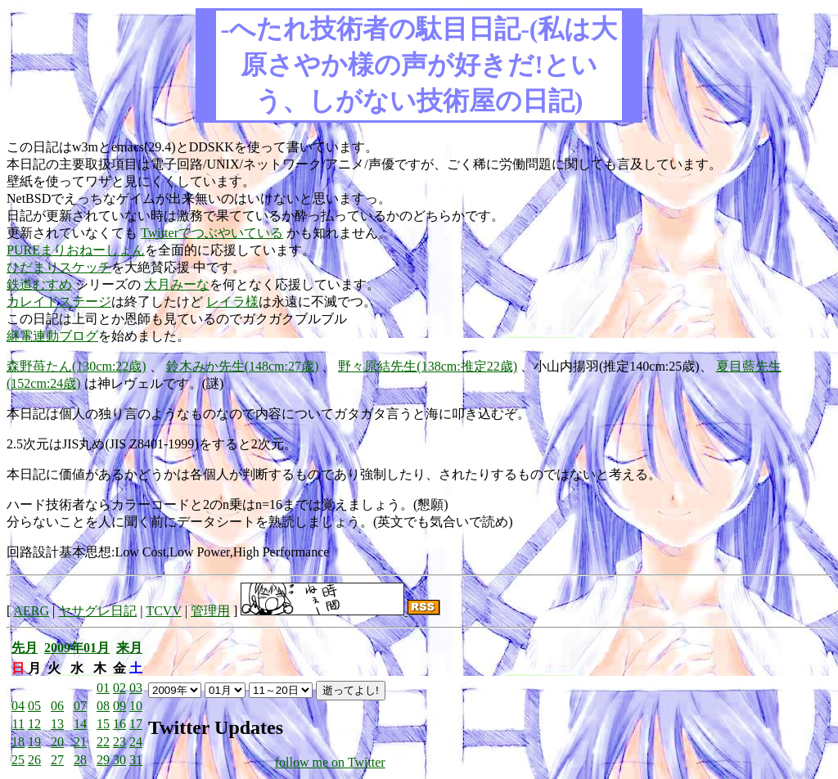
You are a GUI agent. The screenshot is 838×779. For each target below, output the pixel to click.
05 (34, 706)
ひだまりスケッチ (59, 267)
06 (57, 706)
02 (119, 688)
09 (119, 706)
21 (80, 742)
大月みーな (177, 284)
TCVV (163, 611)
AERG (31, 611)
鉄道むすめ (39, 284)
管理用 (210, 611)
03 (135, 688)
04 (18, 706)
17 (135, 724)
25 (18, 760)
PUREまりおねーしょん (76, 250)
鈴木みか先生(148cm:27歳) (242, 366)
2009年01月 (77, 648)
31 (135, 760)
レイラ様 (232, 301)
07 (80, 706)
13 (57, 724)
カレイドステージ (59, 301)
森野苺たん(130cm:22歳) (76, 366)
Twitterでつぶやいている (212, 233)
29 (103, 760)
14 (80, 724)
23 (119, 742)
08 (103, 706)
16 (119, 724)
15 (103, 724)
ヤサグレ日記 (97, 611)
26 (34, 760)
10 (135, 706)
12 (34, 724)
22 (103, 742)
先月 (24, 648)
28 (80, 760)
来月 (129, 648)
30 (119, 760)
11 (18, 724)
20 (57, 742)
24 (135, 742)
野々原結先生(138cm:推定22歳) (427, 366)
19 (34, 742)
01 (103, 688)
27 (57, 760)
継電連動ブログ (52, 336)
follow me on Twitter (330, 762)
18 (18, 742)
